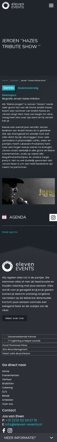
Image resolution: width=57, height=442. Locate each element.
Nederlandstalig (28, 88)
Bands (5, 395)
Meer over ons (14, 318)
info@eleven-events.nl (23, 424)
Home (5, 80)
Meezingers (9, 95)
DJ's (4, 391)
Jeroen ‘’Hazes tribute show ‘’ (34, 80)
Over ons (7, 404)
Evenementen (10, 375)
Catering (7, 387)
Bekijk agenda (10, 232)
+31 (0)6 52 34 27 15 (21, 420)
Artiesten (14, 80)
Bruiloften (8, 383)
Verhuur (7, 379)
